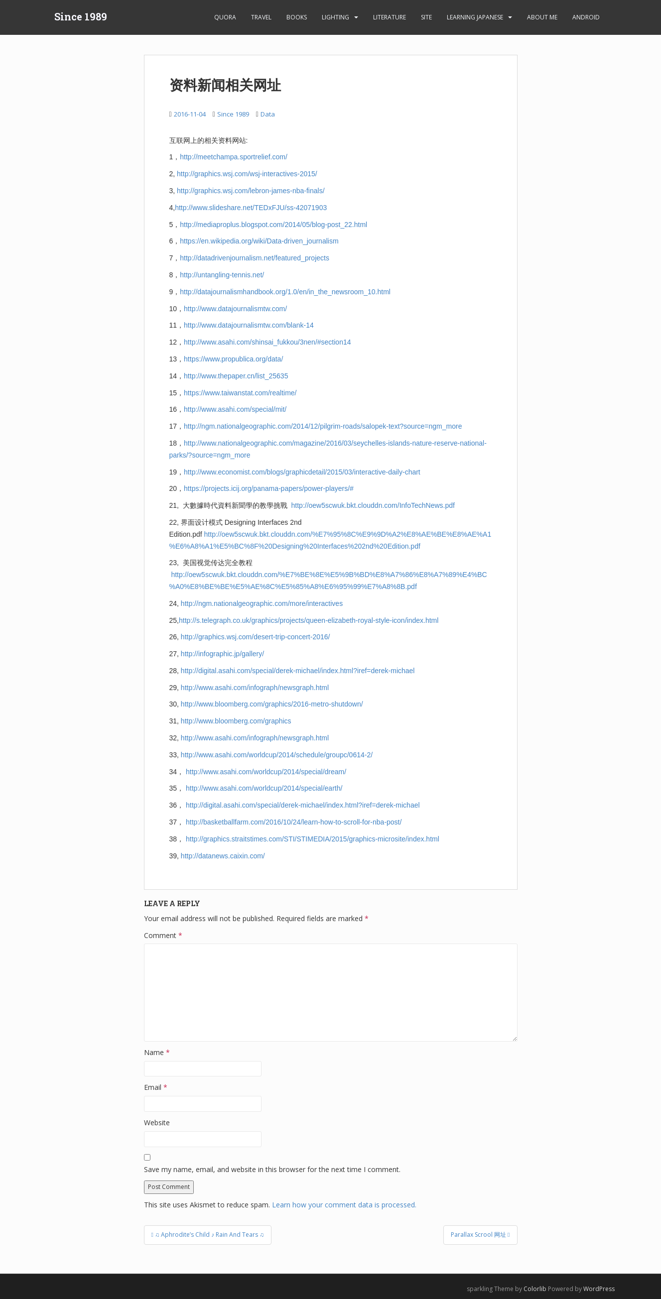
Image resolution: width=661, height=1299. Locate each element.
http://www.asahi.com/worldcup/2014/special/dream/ (266, 772)
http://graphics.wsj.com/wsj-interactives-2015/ (247, 174)
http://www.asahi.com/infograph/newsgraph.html (255, 688)
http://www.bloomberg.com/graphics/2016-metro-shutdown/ (272, 704)
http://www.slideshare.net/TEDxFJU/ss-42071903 (251, 208)
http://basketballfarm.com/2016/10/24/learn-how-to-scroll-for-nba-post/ (293, 822)
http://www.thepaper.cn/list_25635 (236, 376)
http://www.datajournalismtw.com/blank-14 (249, 325)
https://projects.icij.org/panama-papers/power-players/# (269, 488)
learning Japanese (475, 17)
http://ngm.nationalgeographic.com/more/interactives (262, 603)
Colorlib (535, 1289)
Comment (163, 935)
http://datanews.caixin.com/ (223, 856)
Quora (225, 17)
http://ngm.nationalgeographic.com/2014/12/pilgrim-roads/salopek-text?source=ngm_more (323, 426)
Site (426, 17)
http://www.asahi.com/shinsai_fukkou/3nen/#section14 (267, 342)
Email (155, 1087)
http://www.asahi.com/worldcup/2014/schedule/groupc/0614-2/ (277, 755)
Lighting (335, 17)
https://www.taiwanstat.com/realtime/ (240, 393)
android (586, 17)
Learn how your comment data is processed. (344, 1204)
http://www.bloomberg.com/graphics (236, 721)
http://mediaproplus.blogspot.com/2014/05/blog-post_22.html (273, 225)
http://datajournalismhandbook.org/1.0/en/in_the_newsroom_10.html (285, 292)
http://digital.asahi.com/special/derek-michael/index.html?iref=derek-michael (298, 671)
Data (268, 114)
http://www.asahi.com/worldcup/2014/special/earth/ (264, 788)
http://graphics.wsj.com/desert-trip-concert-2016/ (255, 637)
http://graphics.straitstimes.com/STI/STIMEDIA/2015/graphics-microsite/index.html (312, 839)
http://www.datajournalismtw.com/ (235, 309)
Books (296, 17)
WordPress (599, 1289)
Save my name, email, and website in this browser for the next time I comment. (272, 1169)
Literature (389, 17)
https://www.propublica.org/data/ (233, 359)
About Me (542, 17)
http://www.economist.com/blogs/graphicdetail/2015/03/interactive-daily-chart (302, 472)
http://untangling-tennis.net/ (222, 275)
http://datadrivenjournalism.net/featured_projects (254, 258)
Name (157, 1052)
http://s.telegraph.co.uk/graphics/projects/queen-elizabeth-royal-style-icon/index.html (308, 620)
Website (157, 1122)
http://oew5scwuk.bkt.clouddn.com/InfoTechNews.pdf (373, 505)
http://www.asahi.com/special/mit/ (235, 409)
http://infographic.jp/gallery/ (222, 654)
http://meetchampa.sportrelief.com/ (233, 157)
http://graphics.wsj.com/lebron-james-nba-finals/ (250, 191)
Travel (261, 17)
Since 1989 (80, 17)
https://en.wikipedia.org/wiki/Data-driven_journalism (259, 241)
